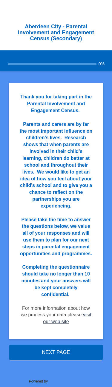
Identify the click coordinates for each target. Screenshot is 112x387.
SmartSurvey (66, 381)
